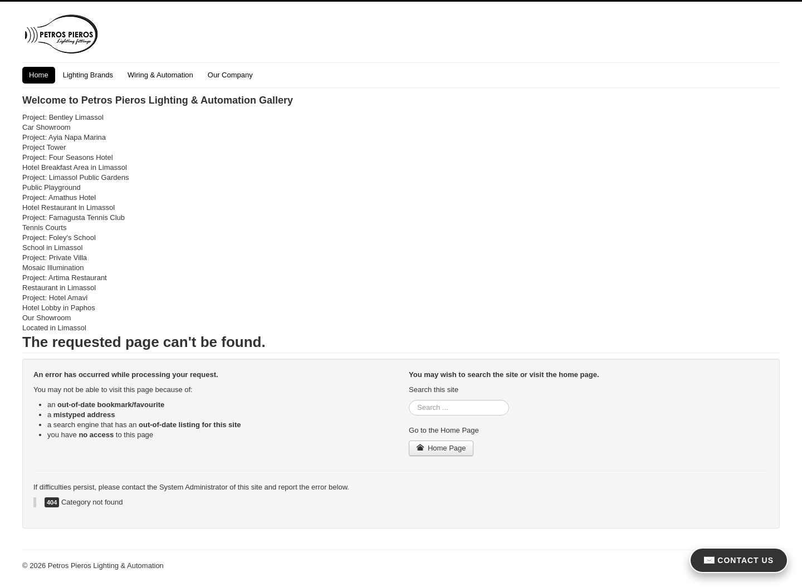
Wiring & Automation (160, 75)
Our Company (230, 75)
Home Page (441, 448)
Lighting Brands (88, 75)
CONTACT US (739, 560)
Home (38, 75)
